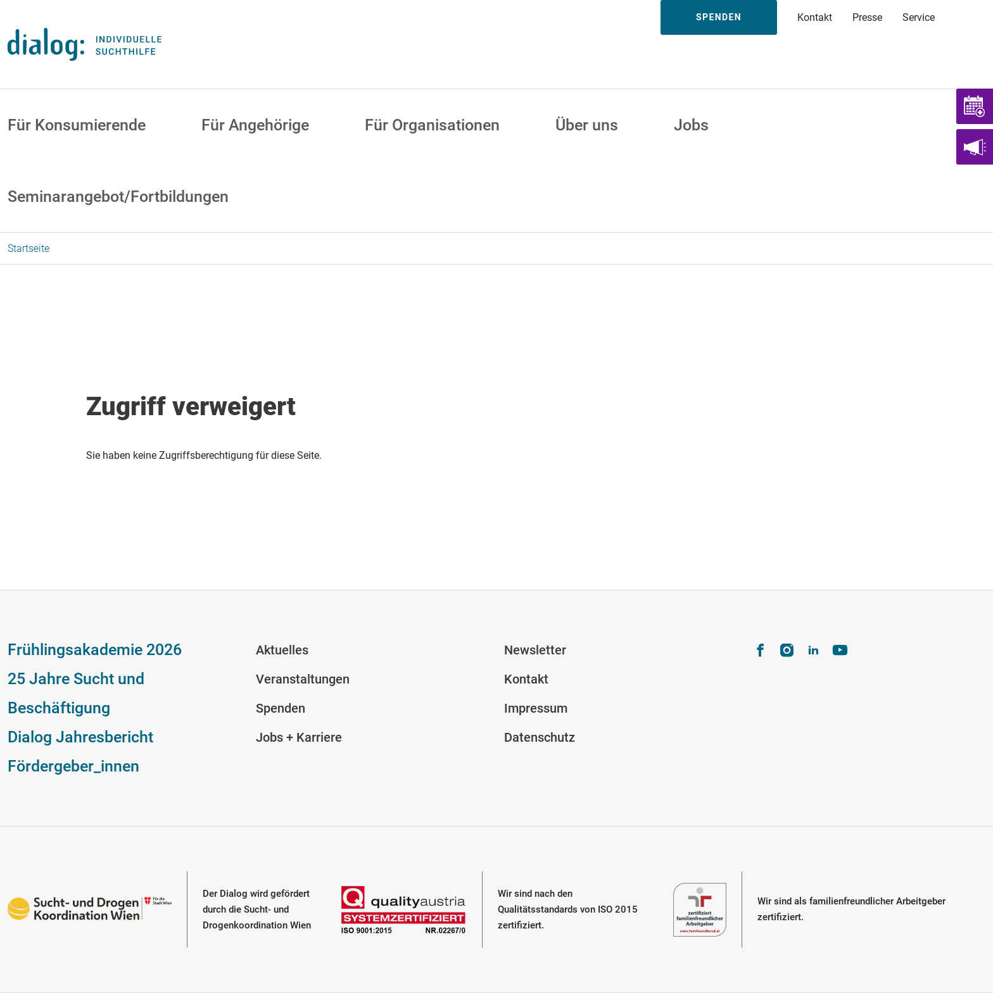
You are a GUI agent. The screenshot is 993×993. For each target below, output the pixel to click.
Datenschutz (539, 737)
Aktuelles (282, 650)
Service (918, 17)
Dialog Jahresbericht (80, 737)
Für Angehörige (255, 125)
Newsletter (535, 650)
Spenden (719, 17)
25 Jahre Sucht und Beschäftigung (76, 693)
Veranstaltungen (303, 679)
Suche (969, 17)
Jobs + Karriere (299, 737)
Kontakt (814, 17)
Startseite (28, 248)
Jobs (691, 125)
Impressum (535, 708)
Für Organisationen (432, 125)
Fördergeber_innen (73, 766)
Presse (867, 17)
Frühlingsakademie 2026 (95, 649)
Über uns (586, 125)
